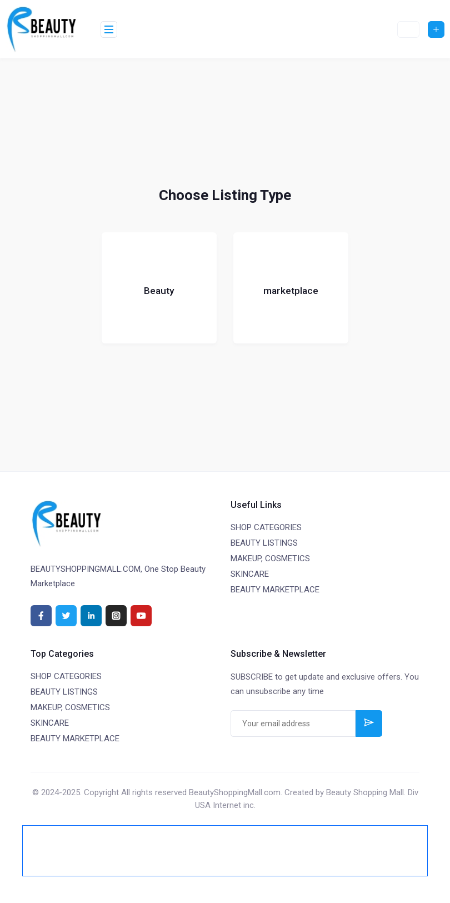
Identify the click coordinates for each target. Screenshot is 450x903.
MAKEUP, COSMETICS (270, 558)
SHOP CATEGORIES (266, 527)
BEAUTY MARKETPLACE (275, 590)
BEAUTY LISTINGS (264, 543)
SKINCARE (250, 574)
